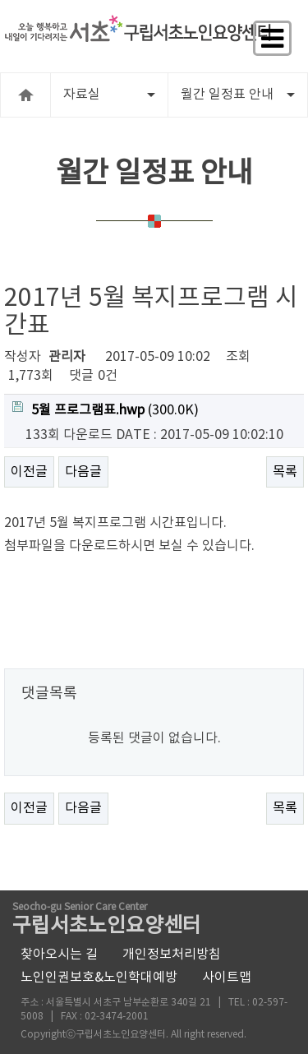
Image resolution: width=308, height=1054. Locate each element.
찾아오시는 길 (59, 954)
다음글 (83, 472)
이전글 (29, 472)
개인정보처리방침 (171, 954)
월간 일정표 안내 (238, 94)
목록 (285, 472)
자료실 (109, 94)
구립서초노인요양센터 (106, 920)
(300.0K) (105, 409)
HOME (25, 95)
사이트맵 (226, 977)
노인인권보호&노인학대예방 (99, 977)
